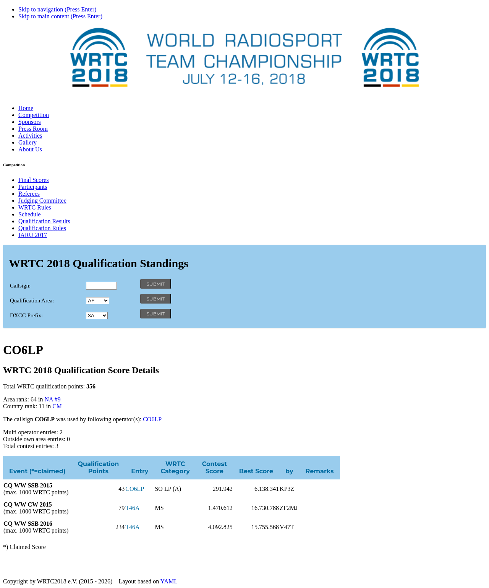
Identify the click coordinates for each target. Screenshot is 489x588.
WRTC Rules (34, 207)
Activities (30, 135)
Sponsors (29, 122)
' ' (97, 300)
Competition (33, 115)
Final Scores (33, 180)
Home (25, 108)
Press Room (33, 128)
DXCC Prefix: (26, 315)
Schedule (29, 214)
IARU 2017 (32, 235)
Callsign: (20, 286)
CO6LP (152, 419)
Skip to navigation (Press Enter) (57, 9)
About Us (30, 149)
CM (57, 406)
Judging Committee (42, 200)
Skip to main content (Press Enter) (60, 16)
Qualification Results (44, 221)
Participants (32, 187)
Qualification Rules (42, 228)
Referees (29, 193)
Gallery (27, 142)
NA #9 (52, 399)
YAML (169, 581)
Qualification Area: (32, 300)
